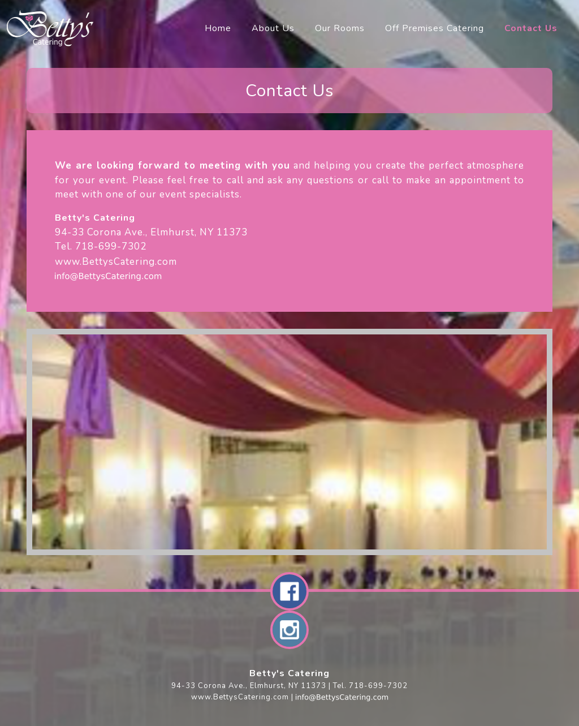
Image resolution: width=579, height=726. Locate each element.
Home (218, 28)
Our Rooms (340, 28)
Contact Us (531, 28)
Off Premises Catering (434, 28)
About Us (273, 28)
